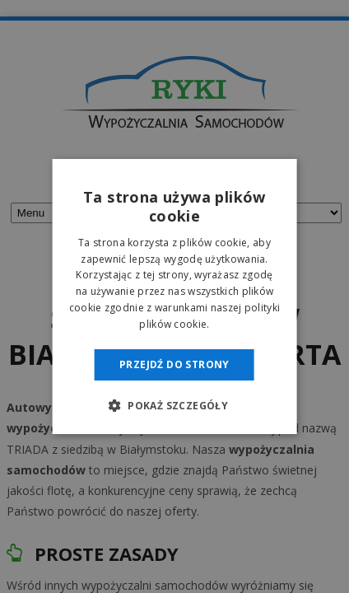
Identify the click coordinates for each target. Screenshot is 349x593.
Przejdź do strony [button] (174, 364)
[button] (174, 405)
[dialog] (174, 296)
